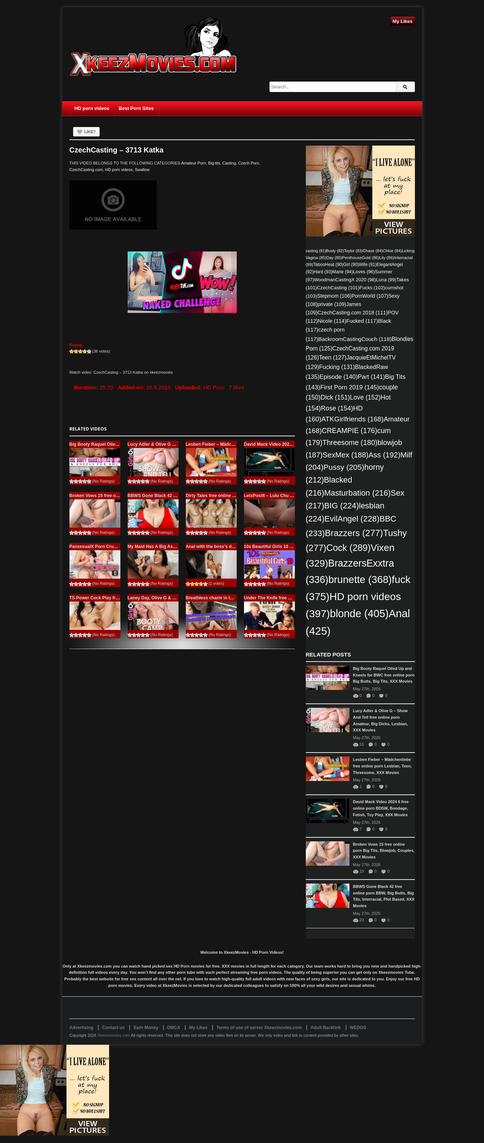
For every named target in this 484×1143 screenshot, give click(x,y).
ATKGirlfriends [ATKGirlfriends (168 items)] (352, 419)
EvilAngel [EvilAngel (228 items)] (351, 518)
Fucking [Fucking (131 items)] (337, 367)
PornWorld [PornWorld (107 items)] (370, 296)
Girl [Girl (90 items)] (351, 264)
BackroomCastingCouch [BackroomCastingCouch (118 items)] (355, 339)
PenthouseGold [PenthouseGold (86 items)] (360, 257)
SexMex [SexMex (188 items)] (345, 455)
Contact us (113, 1027)
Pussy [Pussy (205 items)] (344, 467)
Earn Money (145, 1027)
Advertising (81, 1027)
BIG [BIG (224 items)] (341, 505)
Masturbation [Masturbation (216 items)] (357, 492)
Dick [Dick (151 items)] (335, 397)
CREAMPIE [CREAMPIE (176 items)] (349, 430)
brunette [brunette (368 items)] (360, 579)
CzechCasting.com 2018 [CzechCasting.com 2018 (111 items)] (352, 312)
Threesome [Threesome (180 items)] (350, 442)
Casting (229, 163)
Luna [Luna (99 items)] (386, 279)
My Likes (403, 21)
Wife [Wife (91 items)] (368, 264)
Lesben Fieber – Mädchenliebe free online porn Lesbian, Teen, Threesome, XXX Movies (382, 766)
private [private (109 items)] (331, 304)
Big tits (214, 163)
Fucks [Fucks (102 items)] (372, 287)
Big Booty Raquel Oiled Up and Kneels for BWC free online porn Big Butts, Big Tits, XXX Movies (384, 675)
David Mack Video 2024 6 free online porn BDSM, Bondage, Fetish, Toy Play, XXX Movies (381, 808)
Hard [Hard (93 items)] (322, 271)
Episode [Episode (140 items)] (339, 376)
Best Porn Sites (136, 108)
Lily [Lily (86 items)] (386, 257)
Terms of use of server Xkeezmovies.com (259, 1027)
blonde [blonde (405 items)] (359, 613)
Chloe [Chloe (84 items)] (392, 251)
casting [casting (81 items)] (316, 251)
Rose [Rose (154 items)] (337, 408)
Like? (90, 132)
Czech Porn (248, 163)
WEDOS (358, 1027)
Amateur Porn (193, 163)
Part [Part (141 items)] (371, 376)
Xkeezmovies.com (113, 1035)
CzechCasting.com (86, 169)
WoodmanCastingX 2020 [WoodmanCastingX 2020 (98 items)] (345, 279)
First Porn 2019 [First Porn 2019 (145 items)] (349, 387)
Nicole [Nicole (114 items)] (332, 321)
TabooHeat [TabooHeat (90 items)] (328, 264)
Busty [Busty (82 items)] (335, 251)
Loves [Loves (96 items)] (364, 271)
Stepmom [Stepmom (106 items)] (334, 296)
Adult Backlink (326, 1027)
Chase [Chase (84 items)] (373, 251)
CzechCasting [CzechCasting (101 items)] (338, 287)
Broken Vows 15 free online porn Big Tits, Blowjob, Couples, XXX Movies (384, 851)
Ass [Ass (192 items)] (384, 455)
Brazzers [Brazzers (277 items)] (354, 533)
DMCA (173, 1027)
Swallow (142, 169)
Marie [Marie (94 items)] (342, 271)
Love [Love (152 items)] (365, 397)
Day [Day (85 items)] (334, 257)
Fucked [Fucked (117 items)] (362, 321)
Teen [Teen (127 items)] (333, 357)
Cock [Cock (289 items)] (348, 548)
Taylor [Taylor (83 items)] (353, 251)
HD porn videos (92, 108)
